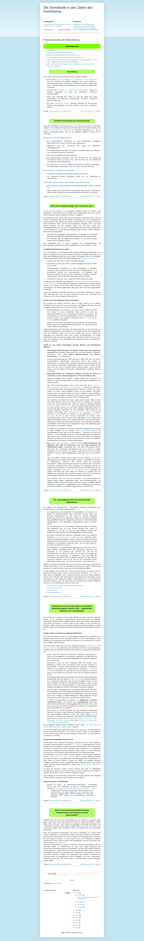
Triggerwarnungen (76, 679)
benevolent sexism (65, 406)
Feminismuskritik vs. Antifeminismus (60, 111)
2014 (77, 925)
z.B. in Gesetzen (77, 744)
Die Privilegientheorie (53, 592)
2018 (77, 915)
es (92, 646)
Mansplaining (51, 406)
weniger (46, 648)
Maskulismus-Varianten (88, 258)
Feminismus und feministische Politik (84, 26)
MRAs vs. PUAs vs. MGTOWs (53, 26)
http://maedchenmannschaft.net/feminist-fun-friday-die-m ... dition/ (75, 788)
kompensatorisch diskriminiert (90, 764)
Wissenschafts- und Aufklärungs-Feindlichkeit (59, 170)
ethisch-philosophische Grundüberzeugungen (69, 537)
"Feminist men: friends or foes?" (62, 727)
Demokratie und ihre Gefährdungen (84, 24)
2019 (77, 912)
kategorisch (52, 648)
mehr (95, 646)
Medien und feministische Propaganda (85, 28)
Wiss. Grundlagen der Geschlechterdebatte (86, 29)
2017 (77, 917)
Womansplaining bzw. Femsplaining (80, 412)
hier (57, 842)
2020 (77, 910)
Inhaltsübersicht (49, 29)
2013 (77, 927)
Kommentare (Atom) (56, 883)
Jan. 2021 (80, 907)
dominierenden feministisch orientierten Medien (66, 443)
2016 (77, 920)
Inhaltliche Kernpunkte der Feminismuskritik (60, 52)
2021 (77, 893)
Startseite (72, 880)
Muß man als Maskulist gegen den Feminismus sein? (63, 55)
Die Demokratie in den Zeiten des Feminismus (58, 24)
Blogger (80, 932)
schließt (88, 646)
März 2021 (80, 902)
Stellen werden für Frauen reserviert (62, 756)
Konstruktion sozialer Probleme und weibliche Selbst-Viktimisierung (66, 182)
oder (99, 646)
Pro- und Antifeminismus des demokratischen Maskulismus (65, 57)
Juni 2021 (80, 895)
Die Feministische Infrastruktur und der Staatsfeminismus (65, 585)
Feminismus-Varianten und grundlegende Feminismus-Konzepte (76, 79)
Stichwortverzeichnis (86, 111)
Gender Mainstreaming (54, 588)
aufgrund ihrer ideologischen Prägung (78, 469)
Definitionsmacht (52, 590)
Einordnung (50, 50)
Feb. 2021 (80, 904)
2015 (77, 922)
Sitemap (97, 111)
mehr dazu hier (95, 573)
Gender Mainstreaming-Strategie (86, 430)
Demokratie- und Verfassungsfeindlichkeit (58, 137)
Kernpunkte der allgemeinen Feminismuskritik (73, 90)
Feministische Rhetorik (61, 103)
